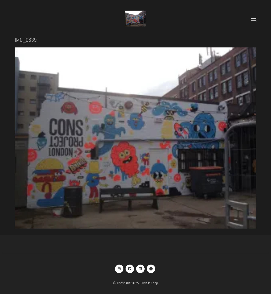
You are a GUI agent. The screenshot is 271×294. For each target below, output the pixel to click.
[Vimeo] (130, 269)
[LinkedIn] (140, 269)
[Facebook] (151, 269)
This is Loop (149, 282)
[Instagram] (119, 269)
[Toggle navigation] (253, 19)
